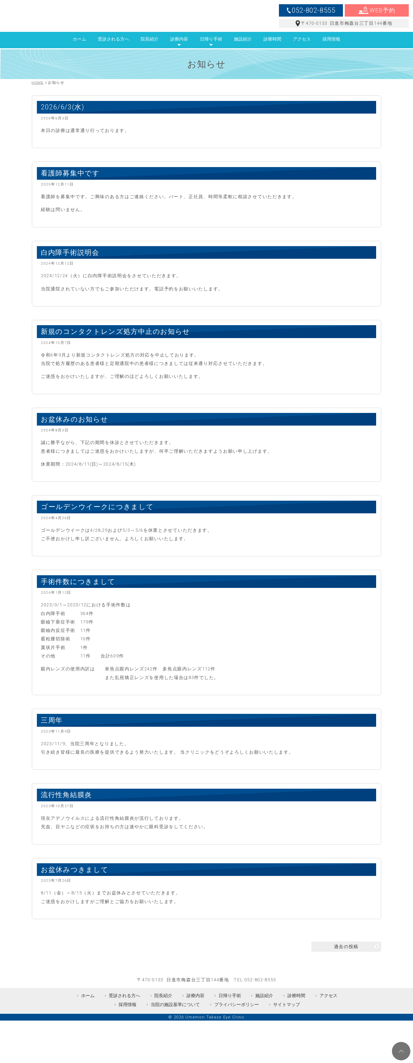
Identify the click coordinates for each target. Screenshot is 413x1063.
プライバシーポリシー (236, 1026)
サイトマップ (286, 1026)
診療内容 (179, 46)
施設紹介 (243, 46)
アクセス (302, 46)
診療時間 (272, 46)
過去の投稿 (346, 954)
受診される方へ (113, 46)
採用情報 (331, 46)
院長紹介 (150, 46)
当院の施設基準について (175, 1026)
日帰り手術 (211, 46)
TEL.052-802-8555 (255, 1002)
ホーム (79, 46)
